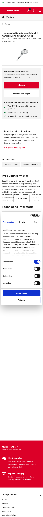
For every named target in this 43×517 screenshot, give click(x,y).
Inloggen (21, 85)
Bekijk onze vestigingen (15, 147)
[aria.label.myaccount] (28, 10)
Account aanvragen (21, 94)
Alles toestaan (21, 293)
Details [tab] (22, 222)
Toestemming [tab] (8, 222)
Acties (4, 499)
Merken (5, 503)
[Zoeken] (24, 17)
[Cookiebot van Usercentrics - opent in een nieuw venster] (30, 215)
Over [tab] (35, 222)
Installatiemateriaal (9, 515)
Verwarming (6, 511)
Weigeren (21, 300)
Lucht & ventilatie (8, 507)
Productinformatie (11, 164)
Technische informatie (32, 164)
